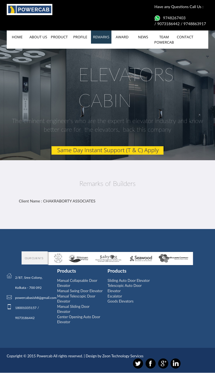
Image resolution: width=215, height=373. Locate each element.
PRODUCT (59, 36)
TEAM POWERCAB (164, 39)
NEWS (143, 36)
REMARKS (101, 36)
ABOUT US (38, 36)
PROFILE (80, 36)
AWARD (122, 36)
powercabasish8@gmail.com (36, 298)
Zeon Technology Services (123, 356)
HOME (17, 36)
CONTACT (185, 36)
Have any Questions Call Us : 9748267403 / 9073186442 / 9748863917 (181, 15)
